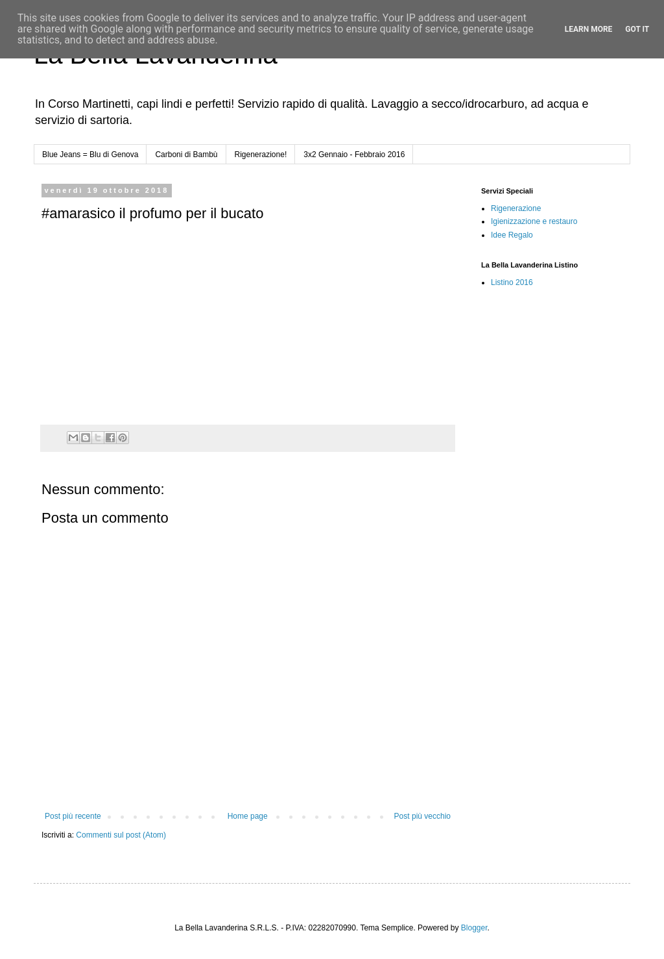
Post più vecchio (422, 816)
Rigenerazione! (261, 154)
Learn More (589, 29)
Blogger (474, 927)
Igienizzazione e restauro (534, 221)
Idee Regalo (512, 235)
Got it (637, 29)
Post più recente (73, 816)
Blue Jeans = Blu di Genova (90, 154)
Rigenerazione (516, 208)
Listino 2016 (512, 282)
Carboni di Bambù (186, 154)
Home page (248, 816)
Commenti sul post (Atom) (121, 835)
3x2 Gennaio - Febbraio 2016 (354, 154)
